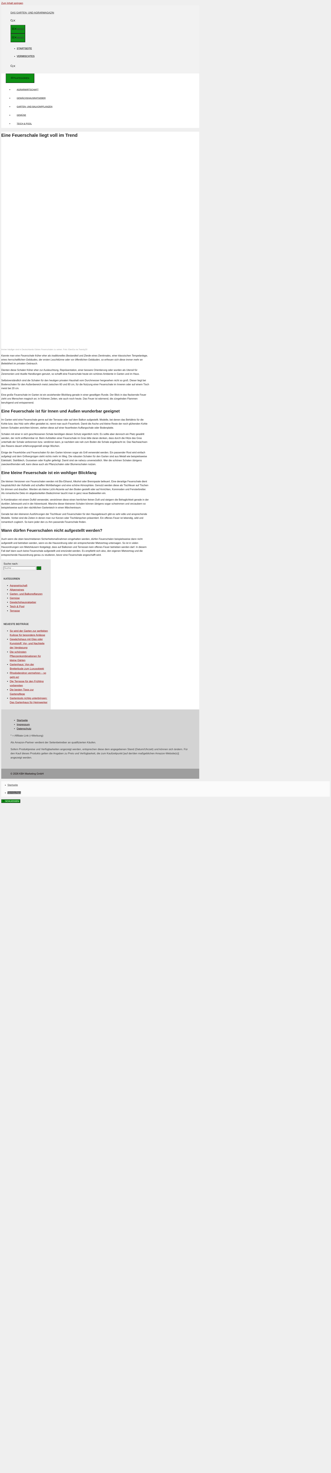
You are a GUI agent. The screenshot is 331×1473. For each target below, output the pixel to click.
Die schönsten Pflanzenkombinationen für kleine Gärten (25, 656)
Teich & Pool (24, 123)
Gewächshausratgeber (31, 98)
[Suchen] (39, 568)
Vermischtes (26, 56)
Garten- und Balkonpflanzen (34, 106)
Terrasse (15, 610)
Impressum (23, 724)
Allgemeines (17, 589)
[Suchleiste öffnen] (13, 21)
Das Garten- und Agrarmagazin (32, 12)
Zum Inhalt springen (12, 3)
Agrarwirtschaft (28, 89)
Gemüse (21, 115)
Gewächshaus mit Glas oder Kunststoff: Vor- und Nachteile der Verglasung (27, 643)
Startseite (24, 48)
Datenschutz (24, 728)
